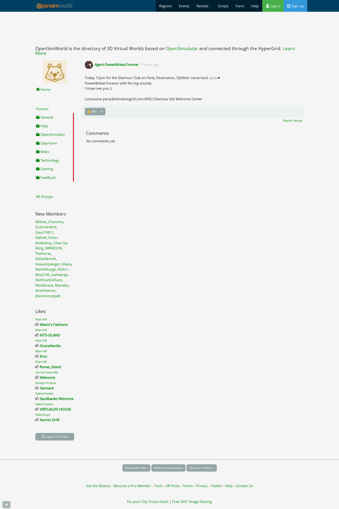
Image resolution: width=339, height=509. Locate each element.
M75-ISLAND (50, 335)
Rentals (204, 6)
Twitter (216, 485)
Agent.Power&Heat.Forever (117, 64)
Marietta (62, 285)
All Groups (44, 196)
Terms (188, 485)
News (42, 151)
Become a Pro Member (133, 485)
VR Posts (173, 485)
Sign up (295, 6)
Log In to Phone (55, 436)
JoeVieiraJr (59, 274)
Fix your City (137, 501)
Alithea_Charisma (49, 221)
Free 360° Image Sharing (192, 501)
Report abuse (292, 120)
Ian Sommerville (46, 372)
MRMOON (53, 248)
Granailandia (50, 345)
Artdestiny (43, 242)
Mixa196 (42, 274)
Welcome (47, 377)
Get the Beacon (98, 485)
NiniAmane (44, 285)
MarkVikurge (45, 269)
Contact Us (244, 485)
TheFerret (43, 253)
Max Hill (41, 319)
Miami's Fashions (54, 324)
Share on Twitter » (201, 468)
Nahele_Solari (46, 237)
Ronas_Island (50, 367)
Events (184, 6)
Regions (165, 6)
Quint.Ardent (45, 226)
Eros (43, 356)
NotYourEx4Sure (48, 279)
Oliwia (66, 264)
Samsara (47, 388)
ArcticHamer (45, 290)
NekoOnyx (42, 415)
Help (255, 6)
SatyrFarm (46, 143)
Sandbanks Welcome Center (62, 398)
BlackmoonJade (48, 295)
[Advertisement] (169, 27)
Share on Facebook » (168, 468)
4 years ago (150, 64)
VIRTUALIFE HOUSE (55, 409)
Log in (273, 6)
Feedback (46, 177)
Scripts (223, 6)
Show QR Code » (136, 468)
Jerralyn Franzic (45, 383)
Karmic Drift (49, 419)
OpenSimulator (182, 48)
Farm (240, 6)
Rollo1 (63, 269)
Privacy (202, 485)
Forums (42, 108)
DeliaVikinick (45, 258)
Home (43, 89)
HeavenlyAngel (47, 264)
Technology (47, 160)
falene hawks (44, 393)
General (44, 117)
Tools (159, 485)
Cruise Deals (158, 501)
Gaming (44, 168)
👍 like (92, 111)
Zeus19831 (44, 232)
